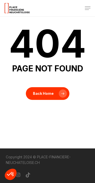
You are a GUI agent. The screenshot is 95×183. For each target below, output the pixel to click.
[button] (87, 8)
